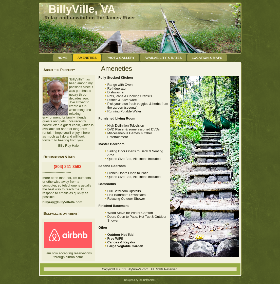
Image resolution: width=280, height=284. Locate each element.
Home (62, 58)
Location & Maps (207, 58)
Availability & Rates (163, 58)
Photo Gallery (120, 58)
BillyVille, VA (82, 9)
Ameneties (87, 58)
